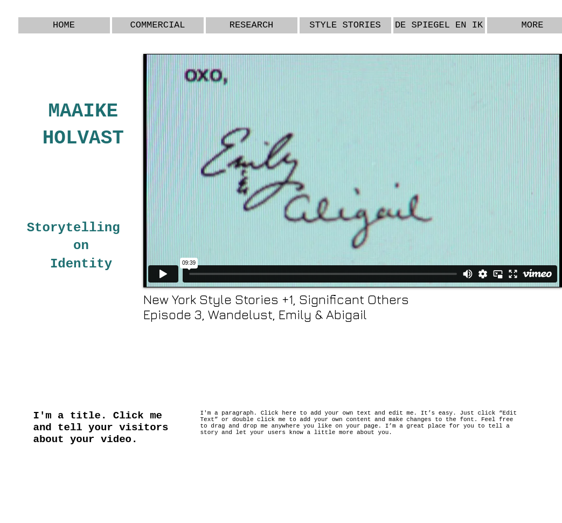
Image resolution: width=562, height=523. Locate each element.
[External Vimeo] (352, 170)
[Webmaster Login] (519, 472)
